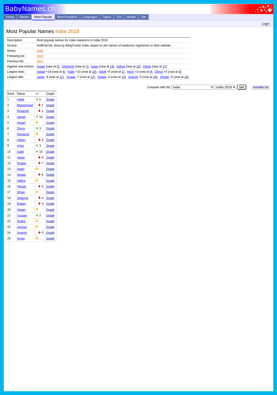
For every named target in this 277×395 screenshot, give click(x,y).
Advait (41, 72)
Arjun (130, 72)
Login (265, 24)
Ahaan (21, 210)
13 (111, 66)
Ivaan (94, 66)
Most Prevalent (67, 17)
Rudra (21, 221)
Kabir (71, 72)
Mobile (131, 17)
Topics (107, 17)
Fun (119, 17)
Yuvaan (22, 215)
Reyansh (23, 111)
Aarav (41, 77)
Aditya (120, 66)
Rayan (21, 204)
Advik (102, 72)
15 (138, 66)
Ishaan (101, 77)
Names (24, 17)
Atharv (21, 140)
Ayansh (133, 77)
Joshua (22, 227)
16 (186, 77)
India (40, 50)
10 (93, 72)
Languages (90, 17)
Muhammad (25, 105)
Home (10, 17)
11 (61, 77)
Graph (50, 99)
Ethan (147, 66)
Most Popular (43, 17)
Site (143, 17)
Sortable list (260, 87)
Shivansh (68, 66)
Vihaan (164, 77)
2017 (40, 61)
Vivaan (70, 77)
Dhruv (159, 72)
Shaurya (22, 198)
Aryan (21, 238)
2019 (40, 56)
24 (154, 77)
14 (123, 77)
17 (164, 66)
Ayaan (41, 66)
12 (92, 77)
